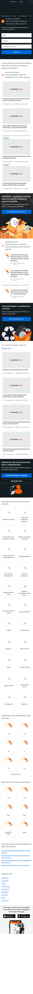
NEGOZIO (13, 1)
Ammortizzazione (23, 16)
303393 (3, 898)
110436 (3, 883)
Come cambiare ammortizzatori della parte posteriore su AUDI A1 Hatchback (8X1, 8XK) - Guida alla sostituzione (20, 273)
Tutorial (14, 16)
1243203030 (4, 878)
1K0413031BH (5, 886)
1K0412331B (5, 900)
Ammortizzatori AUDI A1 (18, 211)
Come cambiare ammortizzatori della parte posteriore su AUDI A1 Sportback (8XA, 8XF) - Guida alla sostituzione (20, 257)
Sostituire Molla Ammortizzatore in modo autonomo (15, 865)
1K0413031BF (5, 889)
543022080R (5, 892)
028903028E (4, 881)
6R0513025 (4, 895)
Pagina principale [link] (5, 16)
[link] (16, 93)
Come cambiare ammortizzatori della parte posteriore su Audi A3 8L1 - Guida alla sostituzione (19, 292)
